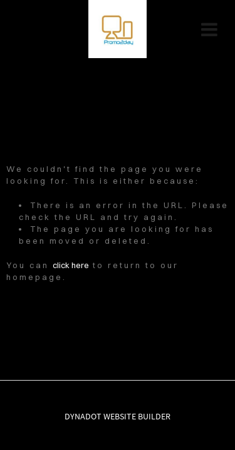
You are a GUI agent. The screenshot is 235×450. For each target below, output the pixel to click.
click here (71, 265)
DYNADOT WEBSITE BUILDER (117, 416)
